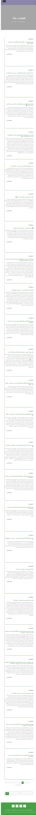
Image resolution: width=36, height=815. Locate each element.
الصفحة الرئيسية (20, 21)
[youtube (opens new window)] (16, 806)
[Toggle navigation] (3, 1)
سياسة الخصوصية (14, 810)
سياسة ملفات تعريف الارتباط (26, 810)
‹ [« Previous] (28, 782)
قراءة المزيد (7, 54)
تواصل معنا (6, 810)
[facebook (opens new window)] (23, 806)
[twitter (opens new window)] (20, 806)
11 (19, 784)
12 (16, 784)
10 (5, 782)
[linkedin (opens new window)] (12, 806)
